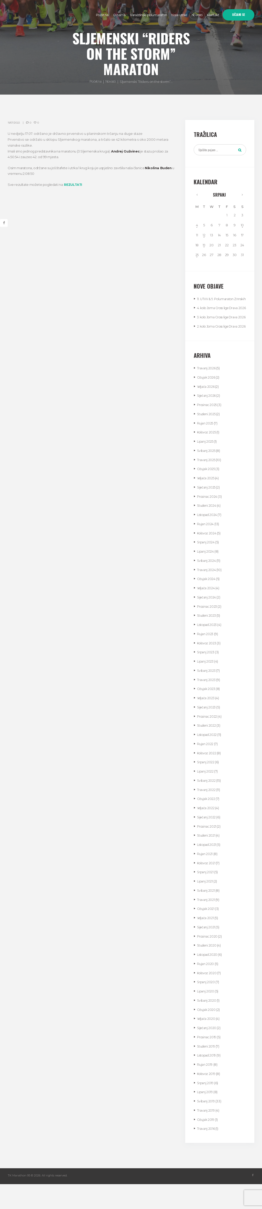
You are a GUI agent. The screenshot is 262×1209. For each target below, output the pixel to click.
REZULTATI (74, 184)
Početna (94, 81)
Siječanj (207, 420)
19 (204, 246)
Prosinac (208, 430)
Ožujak (206, 402)
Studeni (207, 438)
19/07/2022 (14, 122)
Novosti (111, 81)
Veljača (206, 411)
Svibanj (206, 475)
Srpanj (220, 195)
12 (204, 237)
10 (242, 227)
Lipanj (205, 466)
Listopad (208, 539)
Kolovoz (207, 457)
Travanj (206, 393)
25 (197, 256)
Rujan (205, 448)
